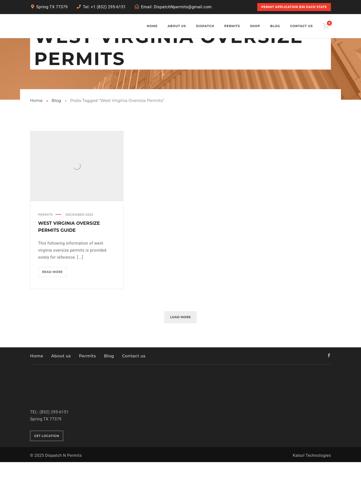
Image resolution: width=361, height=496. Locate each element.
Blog (56, 134)
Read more (54, 307)
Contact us (133, 390)
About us (61, 390)
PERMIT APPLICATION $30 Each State (294, 7)
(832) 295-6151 (54, 446)
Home (36, 134)
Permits (45, 248)
